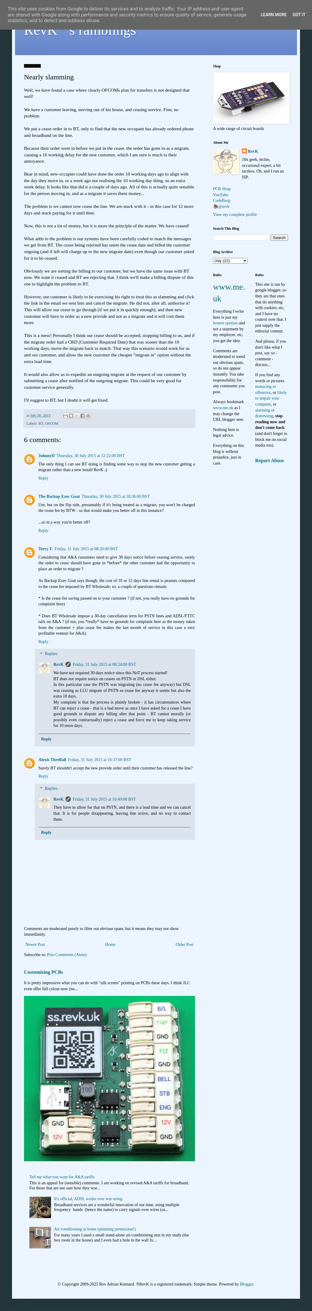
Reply (43, 478)
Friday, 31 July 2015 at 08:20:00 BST (86, 549)
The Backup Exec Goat (59, 496)
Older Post (185, 944)
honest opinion (225, 323)
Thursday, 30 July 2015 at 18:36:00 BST (116, 496)
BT (40, 423)
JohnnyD (46, 455)
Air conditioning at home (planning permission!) (95, 1229)
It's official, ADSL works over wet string (88, 1199)
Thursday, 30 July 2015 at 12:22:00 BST (90, 455)
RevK (58, 664)
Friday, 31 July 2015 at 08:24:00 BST (104, 664)
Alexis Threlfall (52, 759)
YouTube (220, 195)
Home (110, 944)
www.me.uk (223, 408)
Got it (298, 14)
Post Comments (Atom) (67, 954)
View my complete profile (235, 214)
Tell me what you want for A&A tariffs (62, 1177)
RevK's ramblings (80, 30)
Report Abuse (269, 460)
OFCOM (51, 423)
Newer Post (35, 944)
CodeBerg (221, 200)
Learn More (273, 14)
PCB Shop (222, 189)
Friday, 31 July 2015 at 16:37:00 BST (99, 759)
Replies (51, 654)
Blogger (246, 1284)
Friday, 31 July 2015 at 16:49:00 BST (104, 799)
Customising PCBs (43, 972)
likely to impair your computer (271, 398)
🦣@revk (221, 206)
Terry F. (45, 549)
